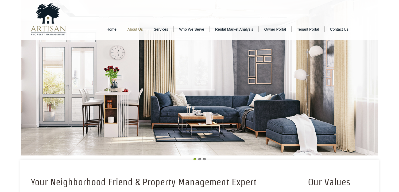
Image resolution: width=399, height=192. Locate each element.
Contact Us (339, 29)
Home (112, 29)
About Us (135, 29)
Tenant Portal (308, 29)
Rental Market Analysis (234, 29)
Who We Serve (191, 29)
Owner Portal (275, 29)
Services (161, 29)
